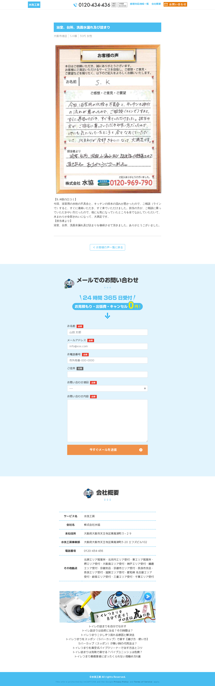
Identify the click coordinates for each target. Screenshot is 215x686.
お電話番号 (74, 354)
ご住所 (71, 368)
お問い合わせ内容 (78, 396)
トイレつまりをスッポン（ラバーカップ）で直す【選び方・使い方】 (107, 639)
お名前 (71, 326)
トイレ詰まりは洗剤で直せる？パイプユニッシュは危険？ (107, 652)
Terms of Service (143, 681)
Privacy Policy (121, 681)
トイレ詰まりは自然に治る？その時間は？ (107, 630)
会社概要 (156, 3)
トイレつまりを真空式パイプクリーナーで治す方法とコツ (107, 648)
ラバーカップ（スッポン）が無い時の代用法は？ (107, 643)
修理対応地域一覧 (139, 3)
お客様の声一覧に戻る (107, 247)
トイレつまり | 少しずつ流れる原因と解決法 (107, 635)
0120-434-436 (93, 551)
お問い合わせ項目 (78, 382)
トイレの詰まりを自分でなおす (107, 626)
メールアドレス (76, 340)
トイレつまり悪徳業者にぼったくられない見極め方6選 (107, 656)
